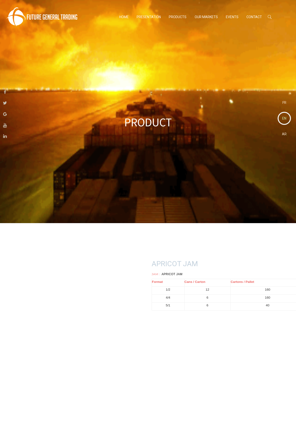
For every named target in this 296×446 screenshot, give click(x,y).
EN (284, 118)
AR (284, 134)
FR (284, 103)
